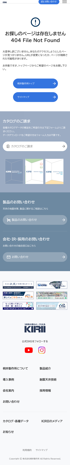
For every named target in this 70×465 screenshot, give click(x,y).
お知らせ (8, 431)
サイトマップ (41, 450)
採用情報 (45, 390)
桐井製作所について (15, 368)
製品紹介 (45, 368)
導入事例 (8, 379)
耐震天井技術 (48, 379)
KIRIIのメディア (52, 421)
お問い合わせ (11, 401)
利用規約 (27, 450)
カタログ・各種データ (16, 421)
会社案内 (8, 390)
